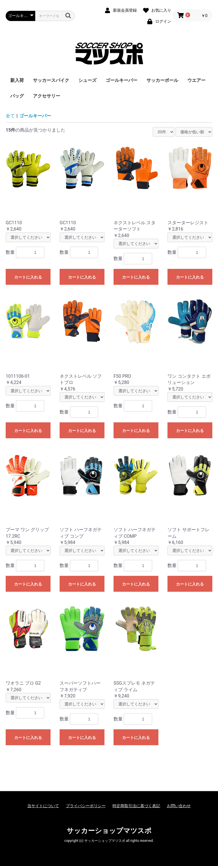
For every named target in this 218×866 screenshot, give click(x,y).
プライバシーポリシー (86, 805)
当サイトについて (43, 805)
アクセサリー (46, 96)
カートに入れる (28, 277)
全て (10, 116)
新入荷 (17, 80)
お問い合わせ (179, 805)
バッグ (17, 96)
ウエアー (196, 80)
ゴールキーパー (121, 80)
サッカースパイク (51, 80)
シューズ (87, 80)
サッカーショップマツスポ (109, 831)
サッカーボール (162, 80)
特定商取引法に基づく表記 (136, 805)
